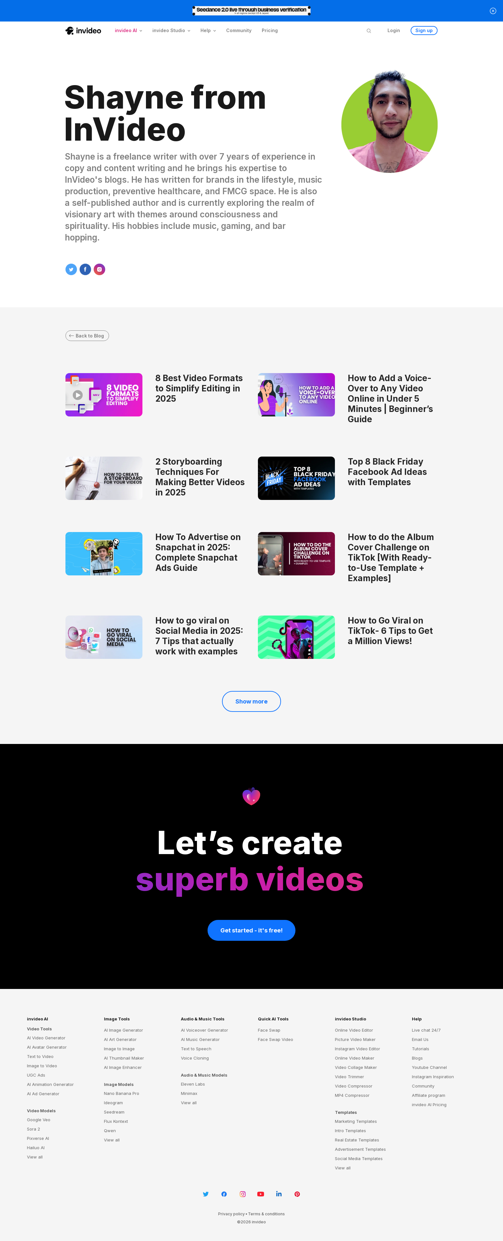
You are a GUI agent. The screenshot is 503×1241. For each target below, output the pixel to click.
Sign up (424, 30)
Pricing (270, 30)
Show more (251, 701)
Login (394, 30)
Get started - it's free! (251, 930)
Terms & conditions (266, 1213)
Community (239, 30)
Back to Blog (86, 335)
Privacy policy (231, 1213)
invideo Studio (350, 1018)
